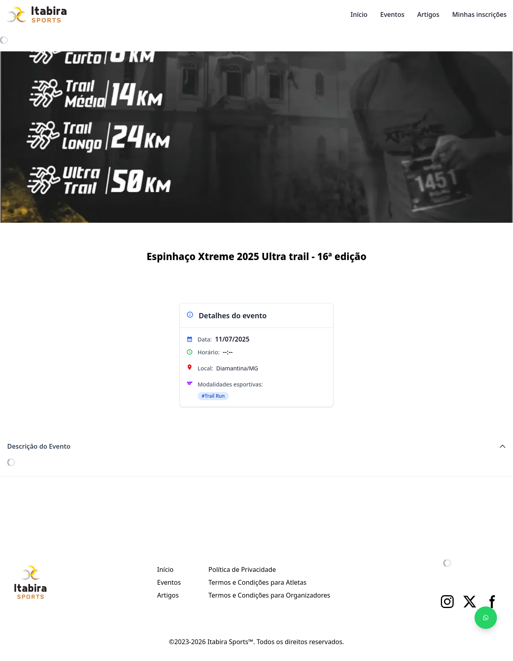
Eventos (392, 14)
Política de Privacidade (242, 569)
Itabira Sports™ (230, 641)
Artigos (428, 14)
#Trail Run (213, 396)
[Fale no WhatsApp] (486, 617)
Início (359, 14)
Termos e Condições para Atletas (257, 582)
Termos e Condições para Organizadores (269, 595)
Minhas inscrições (479, 14)
